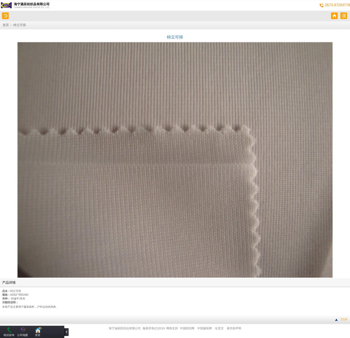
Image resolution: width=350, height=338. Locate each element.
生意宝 (219, 328)
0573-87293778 (337, 5)
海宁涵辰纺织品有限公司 (125, 328)
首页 (6, 25)
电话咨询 (9, 335)
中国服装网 (204, 328)
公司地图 (22, 335)
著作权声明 (234, 328)
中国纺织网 (187, 328)
